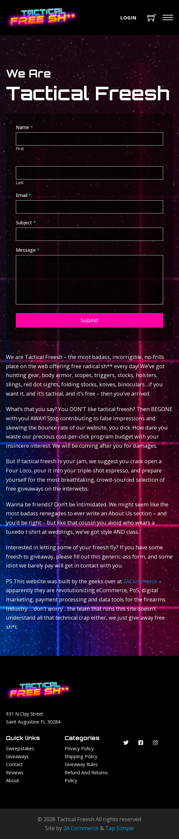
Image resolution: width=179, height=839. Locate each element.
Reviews (14, 772)
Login (128, 17)
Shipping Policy (81, 756)
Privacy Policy (79, 748)
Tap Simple (119, 828)
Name (24, 127)
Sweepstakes (20, 748)
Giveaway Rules (81, 764)
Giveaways (17, 756)
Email (23, 195)
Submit (89, 320)
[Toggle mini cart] (151, 17)
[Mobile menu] (168, 17)
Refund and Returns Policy (86, 776)
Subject (26, 222)
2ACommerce (140, 581)
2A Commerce (81, 828)
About (12, 780)
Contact (14, 764)
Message (28, 250)
